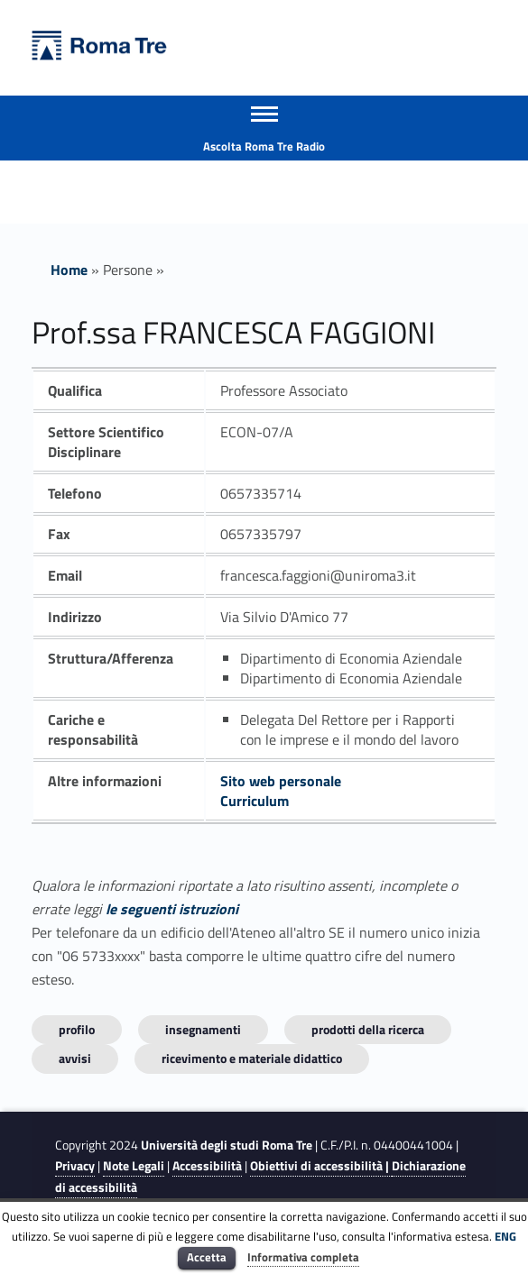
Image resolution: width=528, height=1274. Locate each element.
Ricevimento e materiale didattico (252, 1058)
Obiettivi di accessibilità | (321, 1166)
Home (69, 269)
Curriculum (254, 800)
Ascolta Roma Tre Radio (264, 146)
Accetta (207, 1257)
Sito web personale (280, 781)
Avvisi (75, 1058)
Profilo (77, 1029)
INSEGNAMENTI (203, 1029)
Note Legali (133, 1166)
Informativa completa (303, 1257)
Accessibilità (207, 1166)
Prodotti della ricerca (367, 1029)
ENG (505, 1236)
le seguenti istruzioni (172, 909)
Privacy (75, 1166)
